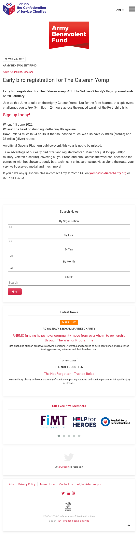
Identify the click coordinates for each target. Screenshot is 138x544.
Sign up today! (16, 114)
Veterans (28, 71)
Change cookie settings (76, 520)
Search (69, 277)
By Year (69, 249)
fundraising (16, 71)
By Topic (69, 235)
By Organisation (69, 221)
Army (5, 71)
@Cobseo (64, 466)
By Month (69, 261)
